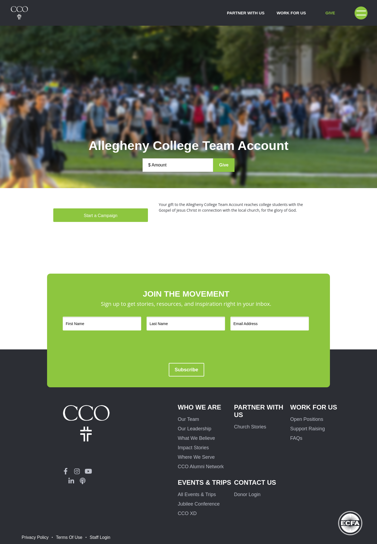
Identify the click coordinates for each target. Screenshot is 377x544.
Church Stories (250, 427)
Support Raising (307, 428)
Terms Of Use (69, 537)
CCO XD (187, 513)
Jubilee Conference (199, 504)
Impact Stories (193, 447)
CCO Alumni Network (201, 466)
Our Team (188, 419)
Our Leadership (194, 428)
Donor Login (247, 494)
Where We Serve (196, 457)
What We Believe (196, 438)
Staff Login (100, 537)
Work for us (313, 407)
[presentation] (198, 346)
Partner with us (258, 411)
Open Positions (306, 419)
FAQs (296, 438)
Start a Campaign (101, 215)
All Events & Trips (197, 494)
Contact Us (255, 482)
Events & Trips (204, 482)
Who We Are (199, 407)
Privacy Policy (35, 537)
